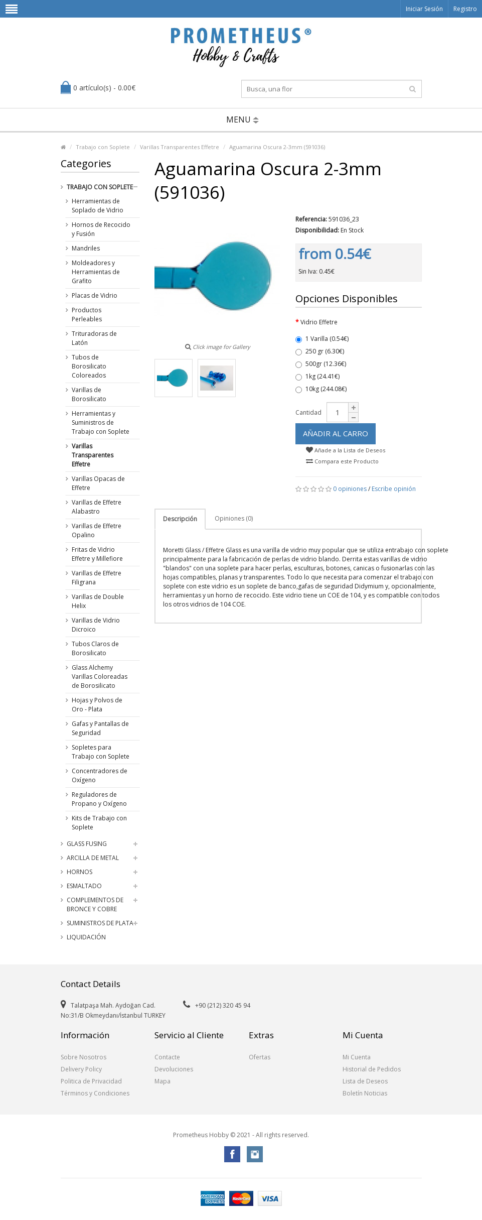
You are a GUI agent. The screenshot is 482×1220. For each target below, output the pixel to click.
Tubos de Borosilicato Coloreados (89, 366)
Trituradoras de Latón (94, 338)
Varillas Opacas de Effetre (98, 483)
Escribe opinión (394, 488)
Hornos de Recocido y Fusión (101, 229)
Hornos (79, 872)
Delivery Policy (81, 1069)
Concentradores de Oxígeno (99, 775)
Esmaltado (84, 886)
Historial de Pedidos (372, 1069)
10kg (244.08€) (321, 389)
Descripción (180, 519)
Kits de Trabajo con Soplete (99, 822)
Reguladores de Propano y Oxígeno (99, 799)
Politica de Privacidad (91, 1081)
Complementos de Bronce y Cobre (95, 904)
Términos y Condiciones (95, 1093)
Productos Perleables (87, 314)
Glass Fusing (87, 843)
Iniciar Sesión (424, 9)
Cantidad (308, 412)
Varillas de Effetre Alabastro (96, 507)
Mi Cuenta (357, 1057)
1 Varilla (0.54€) (322, 338)
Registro (465, 9)
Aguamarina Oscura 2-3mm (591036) (277, 147)
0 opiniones (350, 488)
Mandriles (86, 248)
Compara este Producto (342, 461)
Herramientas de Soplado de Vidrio (97, 205)
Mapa (162, 1081)
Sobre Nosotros (83, 1057)
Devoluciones (173, 1069)
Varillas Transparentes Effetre (179, 147)
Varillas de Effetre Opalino (96, 530)
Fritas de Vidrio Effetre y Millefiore (97, 554)
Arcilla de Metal (93, 857)
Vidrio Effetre (319, 322)
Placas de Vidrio (94, 295)
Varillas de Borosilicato (89, 394)
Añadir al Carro (335, 433)
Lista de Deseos (365, 1081)
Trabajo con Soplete (103, 147)
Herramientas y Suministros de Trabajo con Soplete (100, 422)
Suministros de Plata (100, 923)
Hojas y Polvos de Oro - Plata (97, 704)
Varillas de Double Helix (98, 601)
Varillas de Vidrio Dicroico (96, 625)
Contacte (167, 1057)
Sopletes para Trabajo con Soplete (100, 752)
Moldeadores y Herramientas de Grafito (96, 272)
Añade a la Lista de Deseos (345, 450)
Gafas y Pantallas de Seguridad (100, 728)
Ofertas (259, 1057)
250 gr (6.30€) (319, 351)
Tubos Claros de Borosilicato (95, 648)
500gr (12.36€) (320, 363)
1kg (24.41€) (317, 376)
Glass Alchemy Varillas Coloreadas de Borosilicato (99, 676)
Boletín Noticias (365, 1093)
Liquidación (86, 937)
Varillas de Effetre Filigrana (96, 577)
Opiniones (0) (234, 518)
